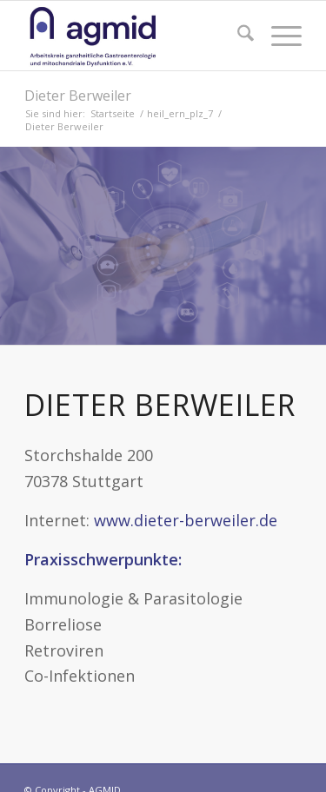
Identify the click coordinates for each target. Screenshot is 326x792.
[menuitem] (237, 35)
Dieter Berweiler (77, 95)
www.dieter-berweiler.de (185, 520)
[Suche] (237, 35)
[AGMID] (135, 35)
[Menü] (278, 35)
